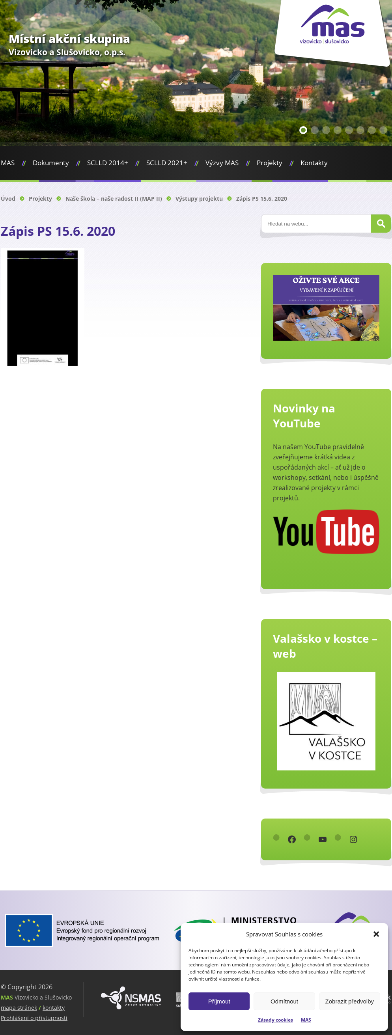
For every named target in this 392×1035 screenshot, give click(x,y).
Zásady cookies (275, 1019)
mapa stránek (19, 1007)
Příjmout (219, 1001)
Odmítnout (284, 1001)
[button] (376, 934)
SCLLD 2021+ (166, 162)
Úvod (8, 198)
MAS (306, 1019)
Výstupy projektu (199, 198)
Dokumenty (51, 162)
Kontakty (314, 162)
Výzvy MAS (222, 162)
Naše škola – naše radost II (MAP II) (113, 198)
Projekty (269, 162)
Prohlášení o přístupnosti (34, 1018)
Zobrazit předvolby (349, 1001)
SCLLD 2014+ (107, 162)
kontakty (54, 1007)
